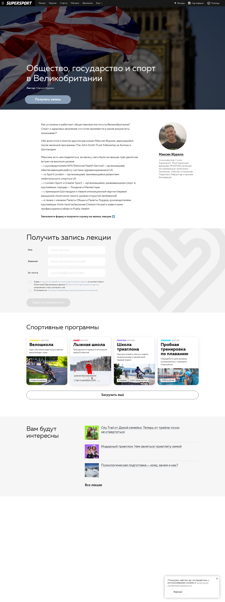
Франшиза (88, 3)
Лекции (41, 3)
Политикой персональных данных (83, 285)
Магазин (75, 3)
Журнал (53, 3)
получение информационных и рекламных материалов (72, 290)
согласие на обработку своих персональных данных (64, 282)
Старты (63, 3)
